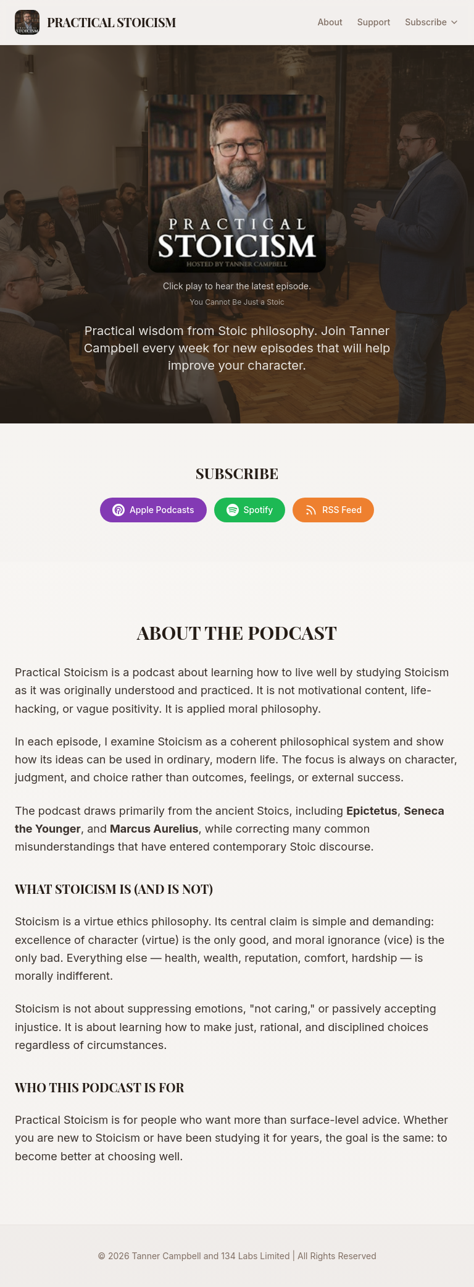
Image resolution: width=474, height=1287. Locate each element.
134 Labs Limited (255, 1256)
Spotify (250, 510)
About (329, 22)
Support (374, 22)
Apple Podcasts (153, 510)
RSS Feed (333, 510)
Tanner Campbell (166, 1256)
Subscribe (432, 22)
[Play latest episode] (237, 184)
